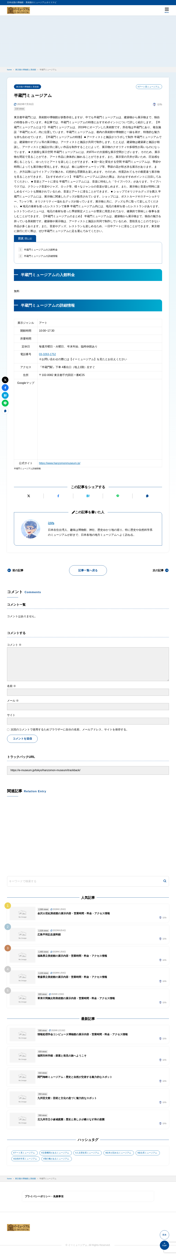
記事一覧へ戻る (88, 570)
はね (51, 523)
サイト (11, 715)
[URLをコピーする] (147, 496)
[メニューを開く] (167, 10)
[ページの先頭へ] (164, 1245)
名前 (11, 686)
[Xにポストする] (28, 496)
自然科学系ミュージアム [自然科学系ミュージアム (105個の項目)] (25, 1159)
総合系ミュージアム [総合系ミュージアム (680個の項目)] (148, 1153)
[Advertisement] (88, 41)
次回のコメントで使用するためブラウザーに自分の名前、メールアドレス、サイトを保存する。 (70, 729)
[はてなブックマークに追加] (88, 496)
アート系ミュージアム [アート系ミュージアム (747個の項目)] (24, 1153)
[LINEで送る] (118, 496)
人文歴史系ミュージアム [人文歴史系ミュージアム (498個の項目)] (88, 1153)
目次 (25, 239)
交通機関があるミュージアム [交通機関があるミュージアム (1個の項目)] (55, 1153)
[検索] (165, 882)
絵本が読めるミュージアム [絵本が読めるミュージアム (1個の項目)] (119, 1153)
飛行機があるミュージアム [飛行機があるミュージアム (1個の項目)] (57, 1159)
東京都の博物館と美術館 (27, 87)
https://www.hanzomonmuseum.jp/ (60, 463)
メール (13, 700)
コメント (14, 644)
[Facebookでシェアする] (58, 496)
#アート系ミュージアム (149, 87)
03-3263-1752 (47, 354)
